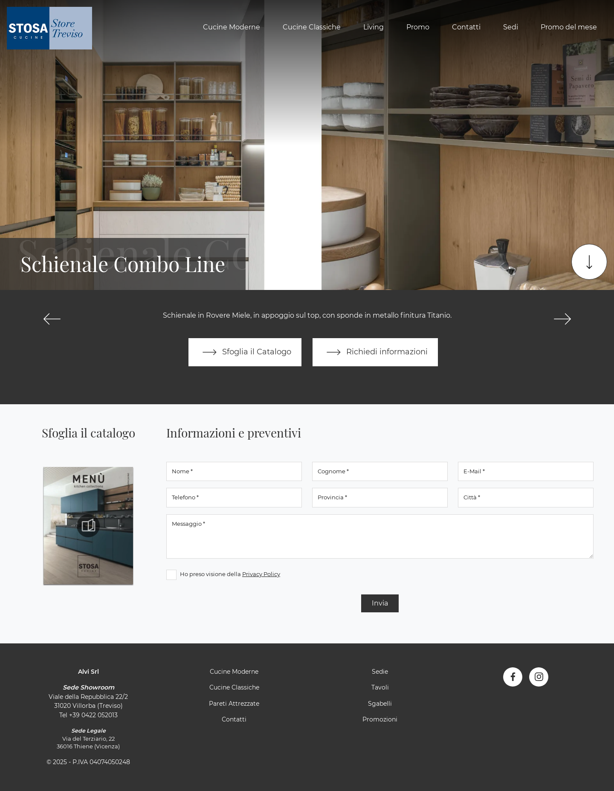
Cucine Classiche (312, 27)
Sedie (380, 671)
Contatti (466, 27)
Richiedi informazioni (375, 352)
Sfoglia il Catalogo (245, 352)
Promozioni (379, 719)
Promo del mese (569, 27)
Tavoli (380, 687)
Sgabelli (380, 703)
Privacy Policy (261, 574)
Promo (417, 27)
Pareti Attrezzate (234, 703)
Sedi (510, 27)
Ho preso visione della (230, 574)
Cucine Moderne (231, 27)
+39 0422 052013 (93, 715)
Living (373, 27)
